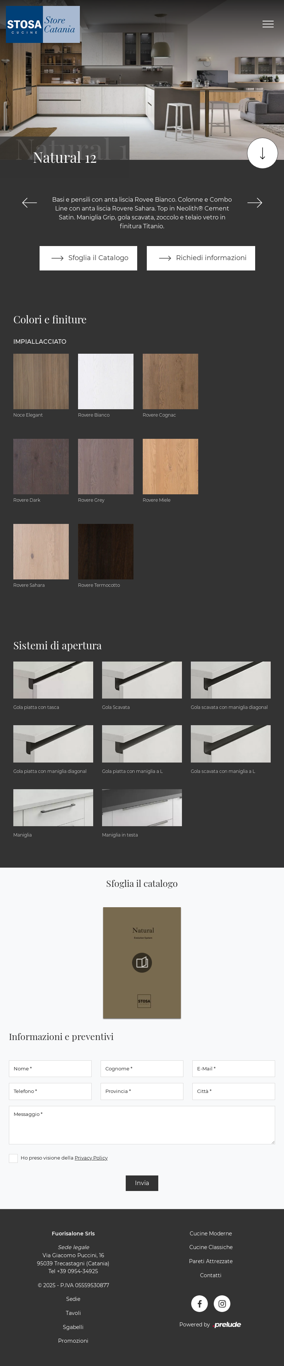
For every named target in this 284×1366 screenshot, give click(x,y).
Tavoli (73, 1313)
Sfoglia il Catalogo (88, 258)
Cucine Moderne (211, 1233)
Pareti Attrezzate (211, 1261)
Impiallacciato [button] (39, 342)
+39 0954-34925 (77, 1271)
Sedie (73, 1299)
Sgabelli (73, 1327)
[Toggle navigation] (268, 24)
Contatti (211, 1275)
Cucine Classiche (211, 1247)
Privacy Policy (91, 1158)
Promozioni (73, 1341)
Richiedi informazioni (201, 258)
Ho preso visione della (64, 1158)
